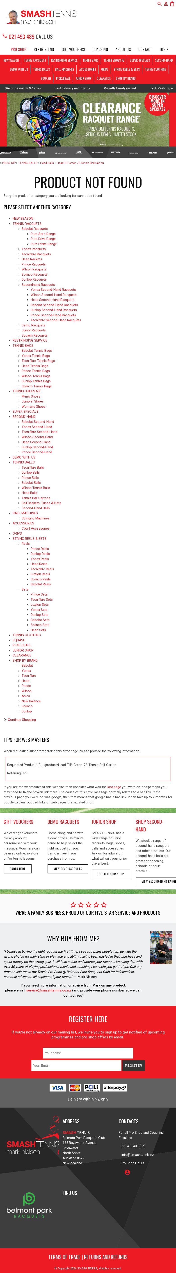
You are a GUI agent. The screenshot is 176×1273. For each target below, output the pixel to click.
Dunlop (27, 711)
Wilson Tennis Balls (36, 488)
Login (164, 49)
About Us (123, 49)
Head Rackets (32, 259)
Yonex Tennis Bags (36, 356)
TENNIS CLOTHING (155, 69)
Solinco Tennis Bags (37, 386)
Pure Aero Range (43, 234)
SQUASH (46, 78)
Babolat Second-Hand (38, 422)
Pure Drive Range (43, 239)
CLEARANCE (104, 78)
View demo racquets (68, 869)
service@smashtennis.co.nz (48, 990)
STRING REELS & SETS (127, 69)
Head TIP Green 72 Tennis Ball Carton (80, 163)
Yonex (26, 671)
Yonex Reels (40, 559)
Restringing (44, 49)
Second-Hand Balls (36, 508)
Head (25, 681)
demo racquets (63, 821)
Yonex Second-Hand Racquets (53, 290)
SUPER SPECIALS (140, 60)
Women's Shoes (34, 407)
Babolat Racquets (35, 229)
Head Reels (39, 564)
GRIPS (104, 69)
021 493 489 (18, 36)
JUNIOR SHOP (83, 78)
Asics (26, 696)
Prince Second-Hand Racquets (53, 315)
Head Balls (47, 163)
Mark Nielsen (87, 977)
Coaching (100, 49)
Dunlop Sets (39, 615)
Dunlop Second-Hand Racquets (54, 310)
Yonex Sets (39, 610)
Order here (17, 869)
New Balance (31, 701)
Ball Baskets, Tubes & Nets (41, 503)
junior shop (104, 821)
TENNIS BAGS (90, 60)
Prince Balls (30, 478)
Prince (26, 686)
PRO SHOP (18, 49)
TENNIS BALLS (41, 69)
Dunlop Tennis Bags (36, 381)
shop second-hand (149, 825)
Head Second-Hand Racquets (52, 300)
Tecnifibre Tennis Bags (38, 361)
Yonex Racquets (34, 249)
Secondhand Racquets (38, 285)
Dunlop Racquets (34, 279)
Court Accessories (36, 528)
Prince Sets (39, 594)
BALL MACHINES (64, 69)
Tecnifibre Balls (33, 467)
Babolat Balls (31, 483)
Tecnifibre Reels (42, 569)
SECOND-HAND (164, 60)
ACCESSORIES (87, 69)
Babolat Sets (40, 620)
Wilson (27, 691)
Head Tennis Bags (35, 366)
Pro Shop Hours (131, 1163)
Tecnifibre (29, 676)
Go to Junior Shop (111, 874)
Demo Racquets (33, 325)
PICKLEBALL (63, 78)
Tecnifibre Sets (42, 600)
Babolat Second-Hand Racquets (54, 305)
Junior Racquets (34, 330)
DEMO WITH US (19, 69)
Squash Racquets (35, 335)
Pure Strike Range (44, 244)
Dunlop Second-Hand (37, 447)
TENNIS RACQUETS (35, 60)
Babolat (27, 665)
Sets (25, 589)
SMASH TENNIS (87, 1268)
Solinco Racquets (35, 274)
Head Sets (38, 630)
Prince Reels (40, 549)
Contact (145, 49)
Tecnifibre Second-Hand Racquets (56, 320)
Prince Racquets (34, 264)
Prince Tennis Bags (36, 371)
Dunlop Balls (31, 472)
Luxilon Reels (40, 574)
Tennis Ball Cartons (36, 498)
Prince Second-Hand (37, 452)
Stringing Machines (36, 518)
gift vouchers (18, 821)
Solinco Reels (41, 579)
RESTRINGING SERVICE (64, 60)
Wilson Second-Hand (37, 437)
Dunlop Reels (40, 554)
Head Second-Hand (36, 442)
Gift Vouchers (73, 49)
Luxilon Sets (40, 605)
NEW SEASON (11, 60)
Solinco (27, 706)
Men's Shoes (31, 396)
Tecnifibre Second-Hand (39, 432)
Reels (26, 544)
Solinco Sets (40, 625)
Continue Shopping (22, 720)
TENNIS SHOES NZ (114, 60)
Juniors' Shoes (33, 401)
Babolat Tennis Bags (37, 351)
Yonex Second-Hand (37, 427)
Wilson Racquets (34, 269)
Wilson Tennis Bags (36, 376)
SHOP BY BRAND (126, 78)
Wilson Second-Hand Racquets (54, 295)
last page (114, 787)
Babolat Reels (41, 584)
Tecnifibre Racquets (36, 254)
